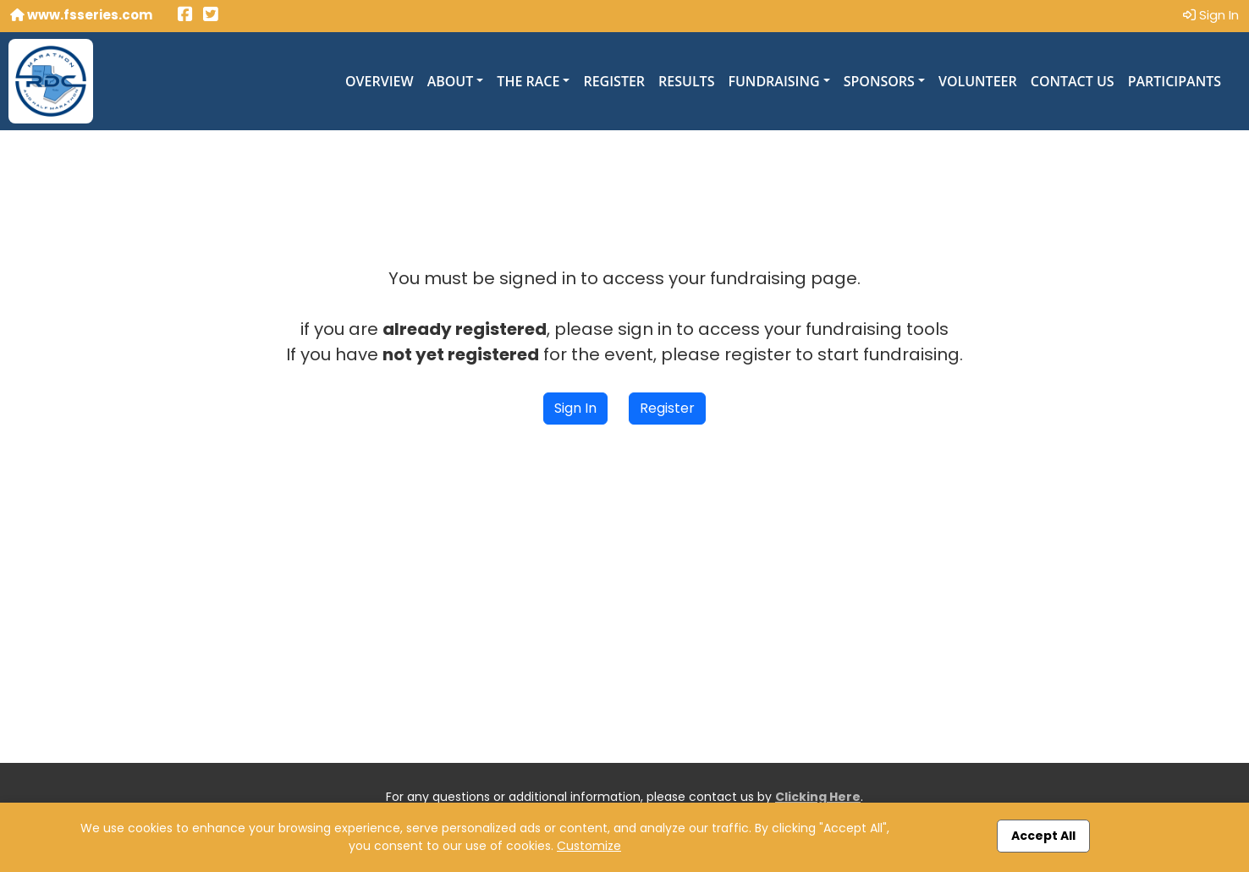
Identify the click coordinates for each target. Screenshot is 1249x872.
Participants (1174, 81)
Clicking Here (818, 796)
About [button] (450, 81)
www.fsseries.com (81, 15)
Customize (589, 845)
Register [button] (667, 408)
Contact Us (1072, 81)
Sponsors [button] (879, 81)
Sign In (1211, 15)
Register (614, 81)
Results (686, 81)
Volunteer (977, 81)
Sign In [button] (575, 408)
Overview (379, 81)
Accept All (1043, 835)
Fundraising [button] (773, 81)
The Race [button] (528, 81)
